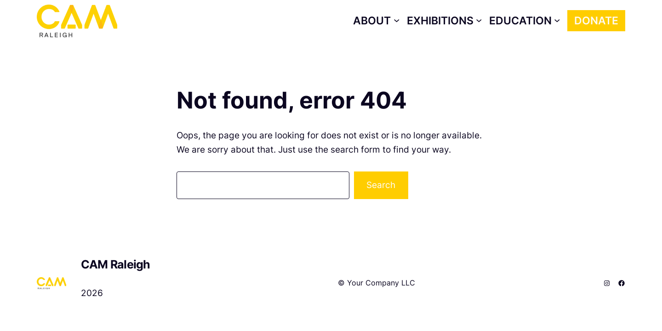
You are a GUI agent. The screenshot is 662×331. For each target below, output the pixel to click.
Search (380, 184)
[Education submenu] (524, 20)
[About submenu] (376, 20)
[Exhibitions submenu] (444, 20)
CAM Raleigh (115, 264)
